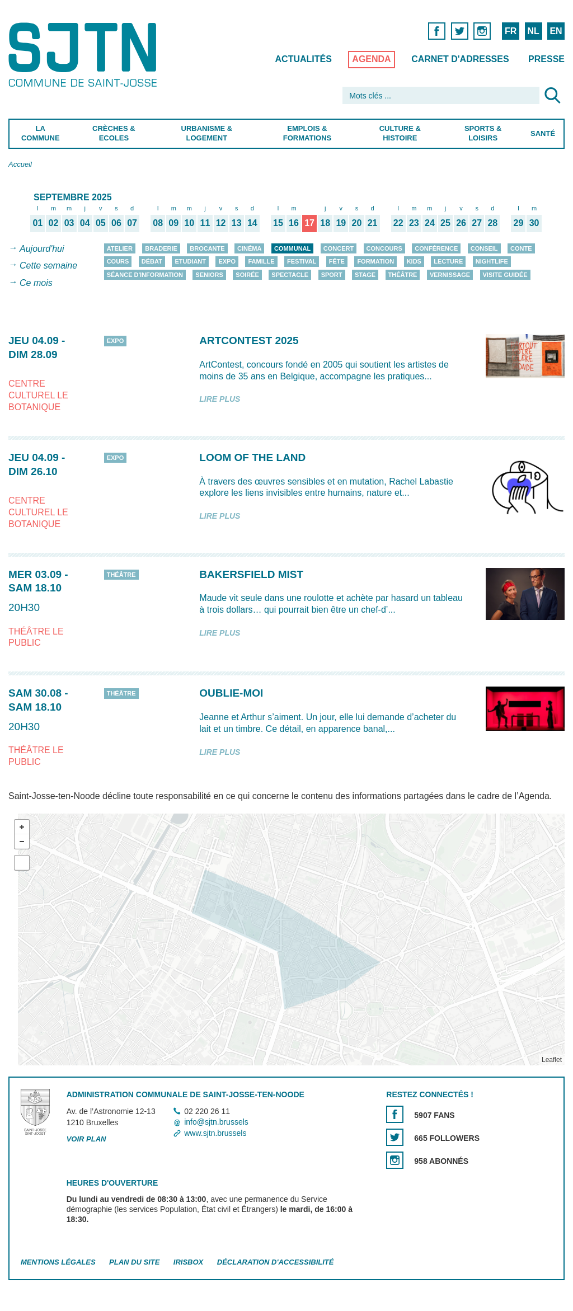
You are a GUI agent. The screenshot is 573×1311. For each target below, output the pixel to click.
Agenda (371, 59)
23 (414, 223)
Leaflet (552, 1060)
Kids (414, 261)
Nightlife (492, 261)
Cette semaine (48, 266)
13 (237, 223)
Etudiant (190, 261)
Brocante (207, 248)
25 (445, 223)
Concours (384, 248)
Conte (521, 248)
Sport (331, 274)
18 (325, 223)
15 (278, 223)
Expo (227, 261)
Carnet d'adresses (460, 59)
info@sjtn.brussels (216, 1122)
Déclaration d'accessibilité (275, 1262)
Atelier (120, 248)
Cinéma (249, 248)
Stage (365, 274)
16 (294, 223)
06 (116, 223)
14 (252, 223)
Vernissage (450, 274)
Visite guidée (505, 274)
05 (101, 223)
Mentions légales (58, 1262)
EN (555, 31)
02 (54, 223)
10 (189, 223)
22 (398, 223)
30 (534, 223)
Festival (301, 261)
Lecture (448, 261)
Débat (152, 261)
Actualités (303, 59)
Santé (542, 133)
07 (132, 223)
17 (309, 223)
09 (173, 223)
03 (69, 223)
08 (158, 223)
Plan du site (134, 1262)
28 (492, 223)
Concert (338, 248)
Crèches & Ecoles (113, 133)
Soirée (247, 274)
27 (477, 223)
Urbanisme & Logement (207, 133)
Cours (118, 261)
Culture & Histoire (400, 133)
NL (533, 31)
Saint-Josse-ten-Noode (84, 54)
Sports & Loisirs (482, 133)
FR (510, 31)
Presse (546, 59)
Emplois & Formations (307, 133)
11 (205, 223)
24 (430, 223)
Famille (261, 261)
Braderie (161, 248)
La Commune (40, 133)
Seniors (209, 274)
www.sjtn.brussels (215, 1133)
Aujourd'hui (42, 248)
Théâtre (402, 274)
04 (85, 223)
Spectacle (289, 274)
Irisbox (188, 1262)
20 (357, 223)
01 (37, 223)
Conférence (436, 248)
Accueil (20, 164)
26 (461, 223)
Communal (292, 248)
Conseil (484, 248)
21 (373, 223)
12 (221, 223)
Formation (375, 261)
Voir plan (86, 1139)
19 (341, 223)
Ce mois (36, 283)
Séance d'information (145, 274)
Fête (337, 261)
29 (519, 223)
